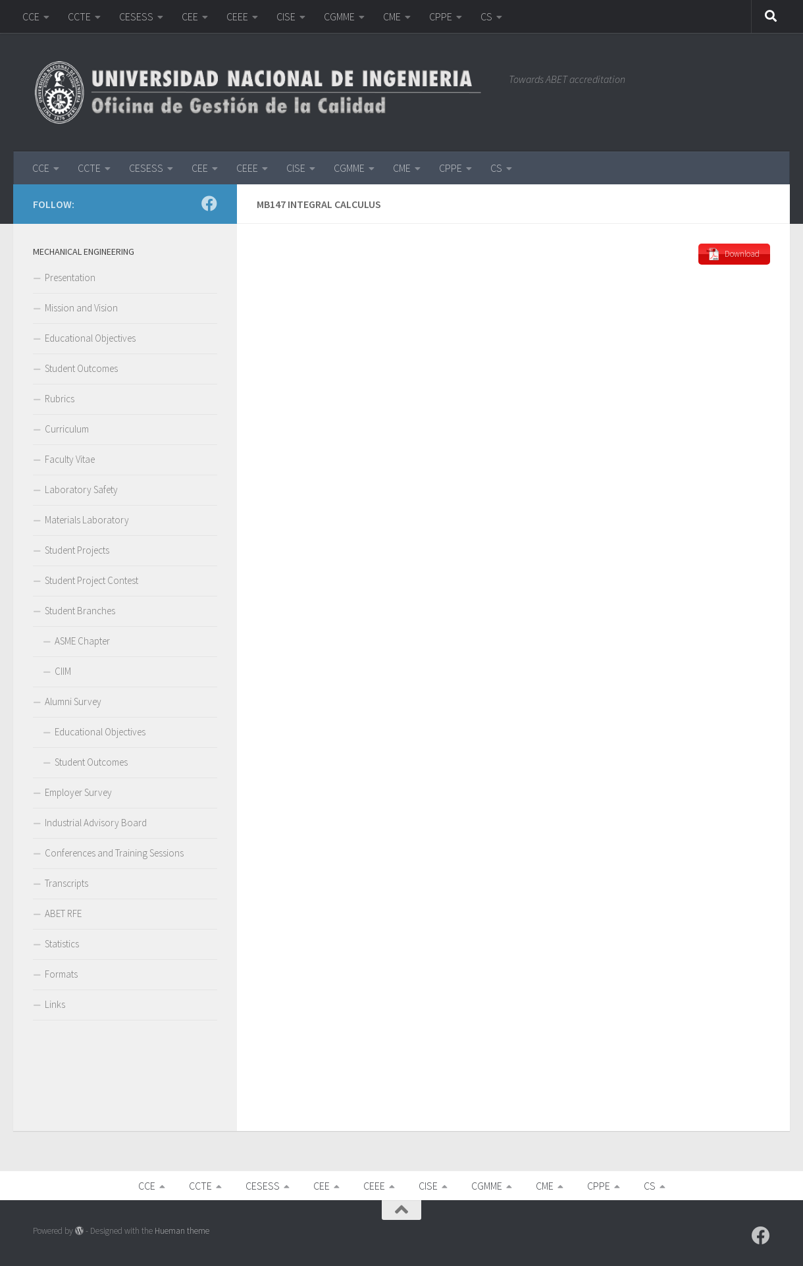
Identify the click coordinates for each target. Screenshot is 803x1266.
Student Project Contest (91, 580)
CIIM (63, 671)
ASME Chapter (82, 641)
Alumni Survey (73, 701)
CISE (286, 16)
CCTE (79, 16)
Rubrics (59, 398)
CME (392, 16)
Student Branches (80, 610)
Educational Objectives (90, 338)
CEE (190, 16)
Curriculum (67, 429)
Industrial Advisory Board (96, 822)
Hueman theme (182, 1230)
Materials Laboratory (87, 520)
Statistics (62, 943)
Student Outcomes (81, 368)
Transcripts (66, 883)
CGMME (339, 16)
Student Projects (77, 550)
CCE (30, 16)
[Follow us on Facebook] (209, 203)
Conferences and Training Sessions (114, 853)
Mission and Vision (81, 308)
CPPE (440, 16)
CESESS (136, 16)
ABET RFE (63, 913)
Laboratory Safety (81, 489)
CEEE (237, 16)
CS (486, 16)
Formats (61, 974)
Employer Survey (78, 792)
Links (55, 1004)
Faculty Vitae (70, 459)
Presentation (70, 277)
